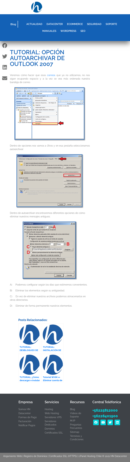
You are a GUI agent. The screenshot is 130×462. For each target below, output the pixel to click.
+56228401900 (105, 416)
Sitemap (74, 432)
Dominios (50, 428)
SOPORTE (111, 24)
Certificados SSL (54, 432)
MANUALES (49, 30)
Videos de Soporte (75, 415)
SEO (82, 30)
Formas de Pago (27, 417)
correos (51, 75)
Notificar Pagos (26, 425)
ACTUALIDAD (34, 24)
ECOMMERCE (75, 24)
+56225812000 (105, 410)
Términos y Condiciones (76, 438)
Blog (13, 24)
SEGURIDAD (94, 24)
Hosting (49, 409)
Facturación (24, 421)
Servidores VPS (53, 417)
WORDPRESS (68, 30)
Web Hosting (52, 413)
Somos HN (24, 409)
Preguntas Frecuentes (76, 426)
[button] (93, 7)
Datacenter (24, 413)
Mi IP (72, 420)
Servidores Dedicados (50, 423)
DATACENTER (55, 24)
